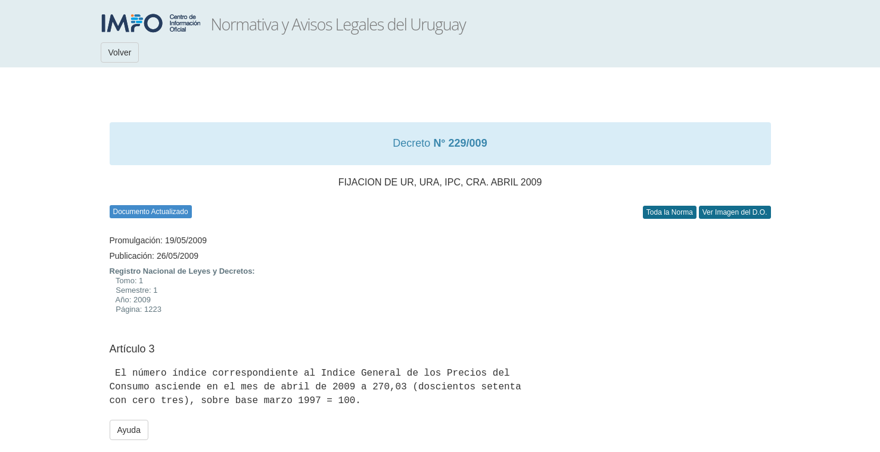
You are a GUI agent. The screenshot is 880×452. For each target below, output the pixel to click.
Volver (120, 52)
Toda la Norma (669, 212)
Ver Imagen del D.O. (734, 212)
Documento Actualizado (150, 212)
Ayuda (129, 430)
